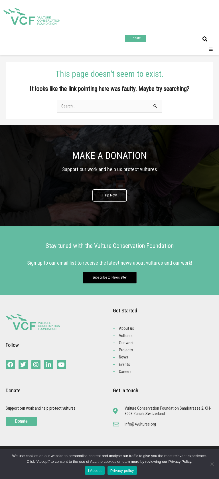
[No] (212, 464)
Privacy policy (122, 470)
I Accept (95, 470)
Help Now (109, 197)
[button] (205, 39)
